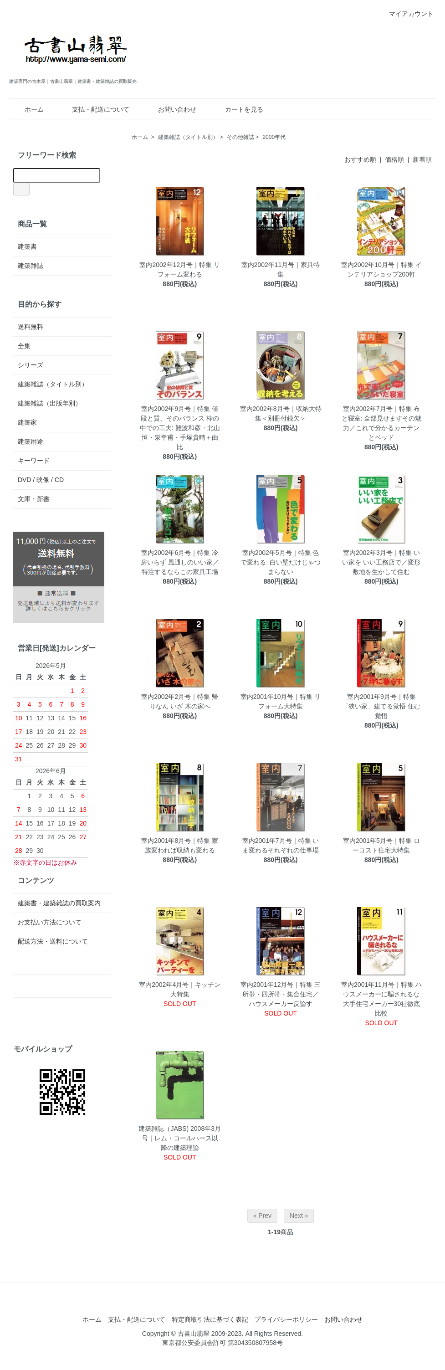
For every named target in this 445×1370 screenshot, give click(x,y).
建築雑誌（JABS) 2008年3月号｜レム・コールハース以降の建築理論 (179, 1138)
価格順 (394, 159)
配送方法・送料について (53, 941)
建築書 (27, 246)
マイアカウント (406, 13)
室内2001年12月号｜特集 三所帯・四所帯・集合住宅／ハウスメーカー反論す (280, 994)
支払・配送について (94, 109)
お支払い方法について (50, 922)
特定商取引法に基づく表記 (210, 1319)
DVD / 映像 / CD (41, 479)
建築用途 (30, 441)
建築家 (27, 422)
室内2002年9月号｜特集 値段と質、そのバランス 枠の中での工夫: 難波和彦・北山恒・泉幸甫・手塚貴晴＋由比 (180, 428)
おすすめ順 (360, 159)
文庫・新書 (34, 499)
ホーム (27, 109)
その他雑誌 (240, 137)
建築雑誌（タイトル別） (188, 137)
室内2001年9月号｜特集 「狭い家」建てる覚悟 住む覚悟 (381, 706)
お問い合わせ (170, 109)
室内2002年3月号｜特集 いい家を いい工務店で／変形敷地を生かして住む (381, 562)
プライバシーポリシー (286, 1319)
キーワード (34, 460)
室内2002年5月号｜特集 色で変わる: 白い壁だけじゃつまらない (280, 562)
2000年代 (274, 137)
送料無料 (30, 326)
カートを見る (237, 109)
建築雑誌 (30, 265)
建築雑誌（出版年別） (50, 403)
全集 (24, 345)
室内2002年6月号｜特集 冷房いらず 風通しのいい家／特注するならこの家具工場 (180, 562)
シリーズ (30, 365)
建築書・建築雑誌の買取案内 (59, 903)
